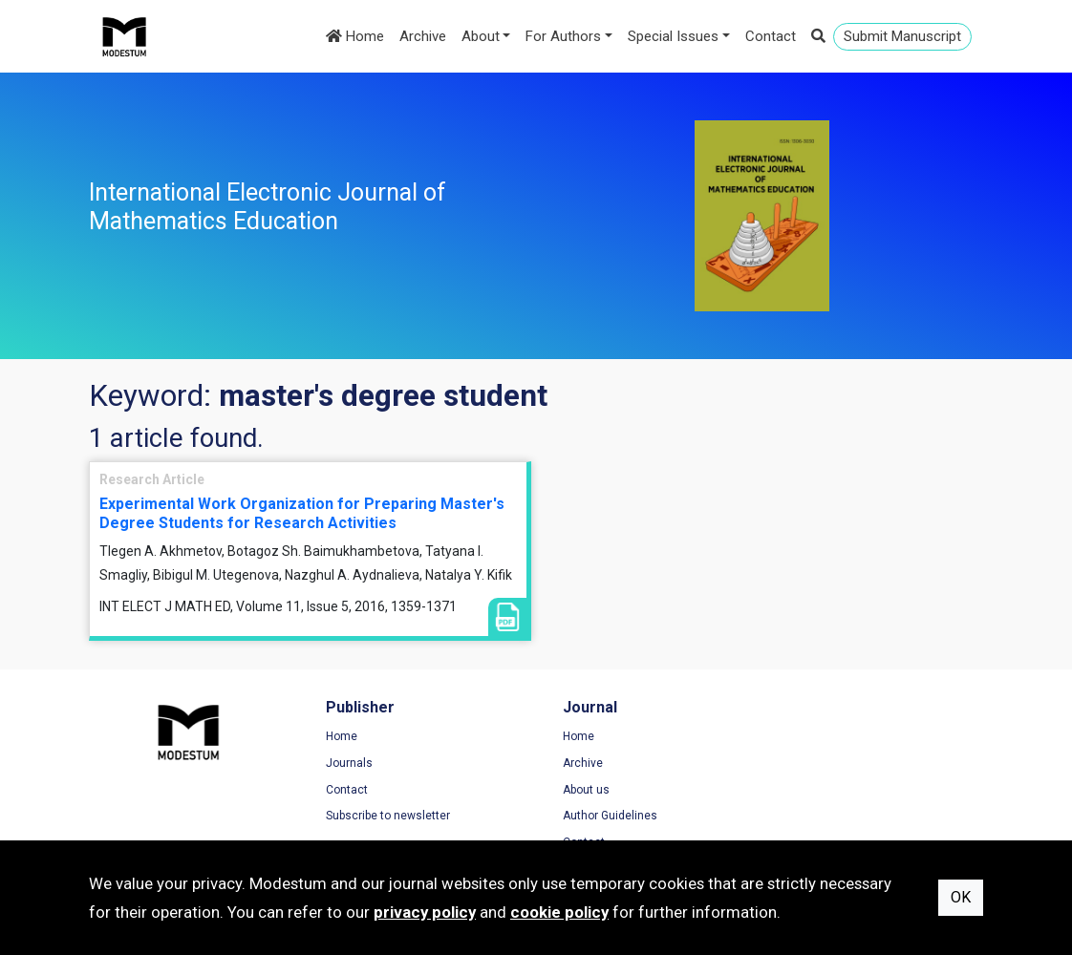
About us (578, 789)
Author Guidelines (602, 815)
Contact (770, 36)
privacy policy (425, 912)
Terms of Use (823, 737)
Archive (422, 36)
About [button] (480, 36)
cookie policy (559, 912)
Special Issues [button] (673, 36)
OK (961, 897)
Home (355, 36)
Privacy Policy (824, 763)
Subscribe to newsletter (384, 815)
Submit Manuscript (902, 36)
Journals (345, 763)
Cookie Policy (823, 789)
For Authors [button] (563, 36)
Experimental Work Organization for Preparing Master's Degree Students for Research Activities (301, 513)
